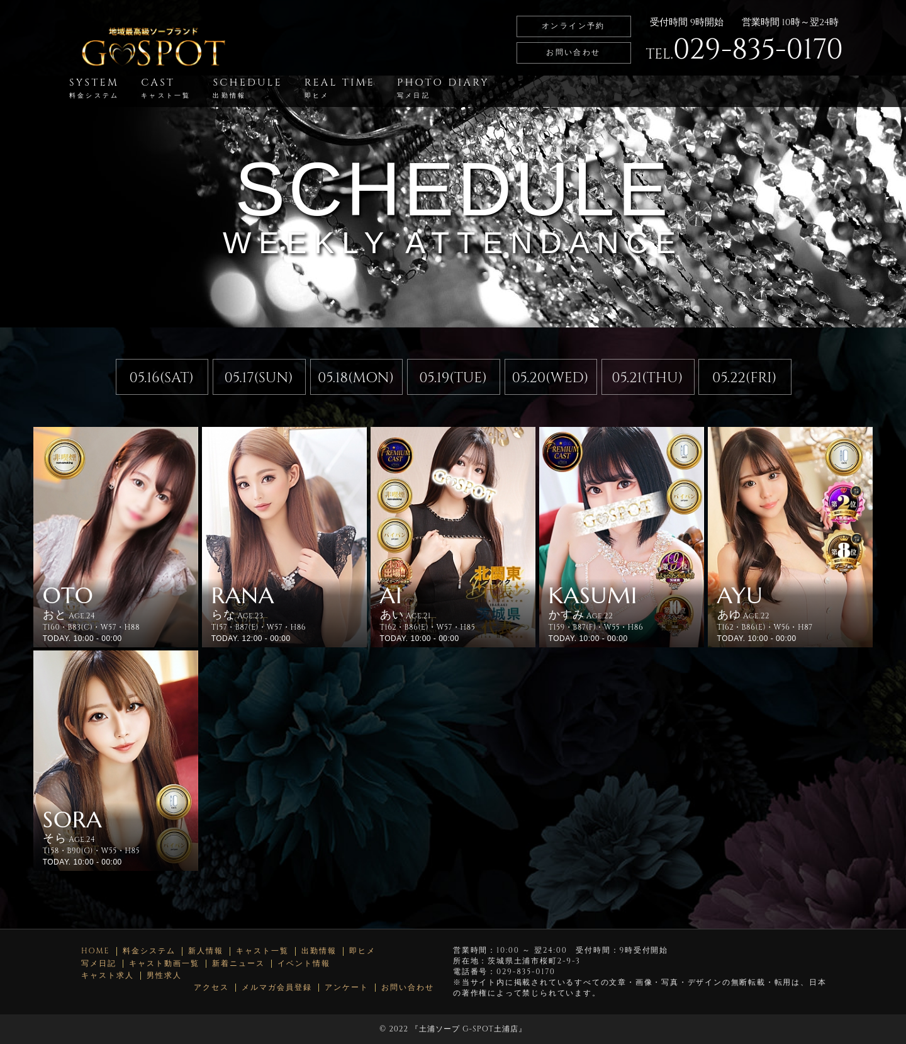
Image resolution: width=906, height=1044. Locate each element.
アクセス (211, 988)
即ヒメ (362, 951)
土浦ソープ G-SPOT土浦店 (468, 1029)
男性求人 (164, 976)
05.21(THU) (647, 377)
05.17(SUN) (259, 377)
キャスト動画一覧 (164, 964)
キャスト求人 (107, 976)
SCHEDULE (247, 88)
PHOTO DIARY (443, 88)
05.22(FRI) (744, 377)
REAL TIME (340, 88)
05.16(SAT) (162, 377)
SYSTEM (94, 88)
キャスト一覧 (262, 951)
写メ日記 (98, 964)
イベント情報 (303, 964)
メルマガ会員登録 (277, 988)
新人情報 (205, 951)
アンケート (347, 988)
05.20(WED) (550, 377)
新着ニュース (238, 964)
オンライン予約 (573, 26)
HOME (95, 951)
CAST (166, 88)
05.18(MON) (356, 377)
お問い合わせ (573, 52)
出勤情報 (319, 951)
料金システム (149, 951)
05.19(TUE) (453, 377)
